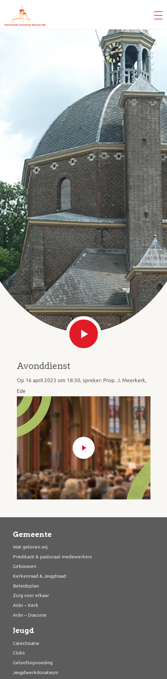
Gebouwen (24, 566)
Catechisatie (26, 643)
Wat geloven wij (30, 546)
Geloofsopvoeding (33, 662)
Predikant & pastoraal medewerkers (52, 556)
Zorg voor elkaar (31, 595)
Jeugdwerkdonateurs (35, 672)
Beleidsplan (26, 585)
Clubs (19, 652)
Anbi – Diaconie (30, 615)
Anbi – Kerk (25, 605)
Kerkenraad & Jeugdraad (39, 576)
